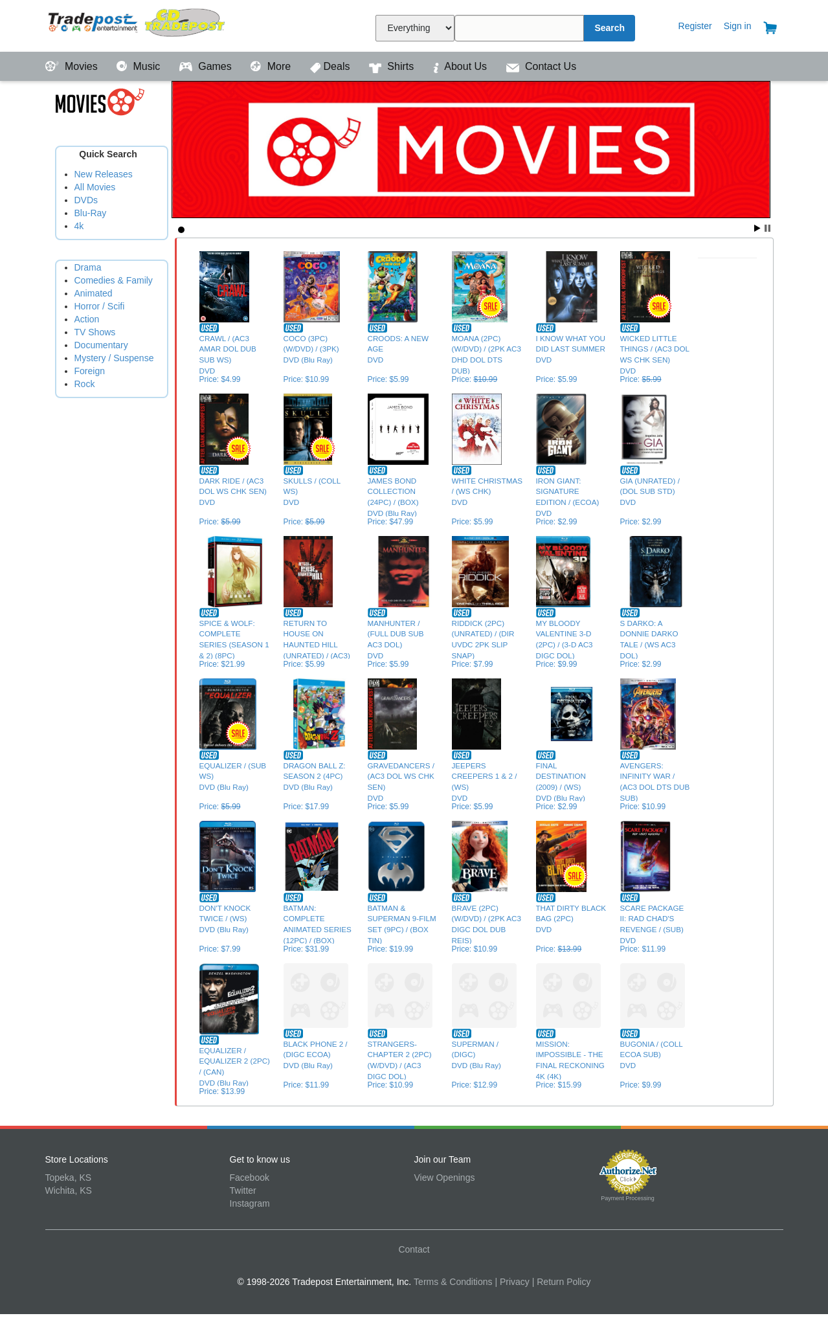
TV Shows (95, 332)
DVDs (86, 200)
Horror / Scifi (99, 306)
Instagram (250, 1203)
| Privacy (512, 1282)
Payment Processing (628, 1198)
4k (79, 226)
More (272, 66)
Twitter (243, 1190)
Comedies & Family (113, 280)
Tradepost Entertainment (137, 24)
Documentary (101, 345)
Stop (767, 228)
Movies (73, 66)
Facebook (249, 1177)
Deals (331, 66)
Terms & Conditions (453, 1282)
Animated (93, 293)
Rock (84, 384)
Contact (413, 1249)
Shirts (393, 66)
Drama (88, 267)
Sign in (738, 26)
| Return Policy (561, 1282)
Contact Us (541, 66)
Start (757, 228)
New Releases (103, 174)
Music (140, 66)
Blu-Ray (90, 213)
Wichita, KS (68, 1190)
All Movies (95, 187)
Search (609, 28)
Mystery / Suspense (114, 358)
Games (206, 66)
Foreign (89, 371)
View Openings (444, 1177)
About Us (461, 66)
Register (695, 26)
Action (87, 319)
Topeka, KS (68, 1177)
